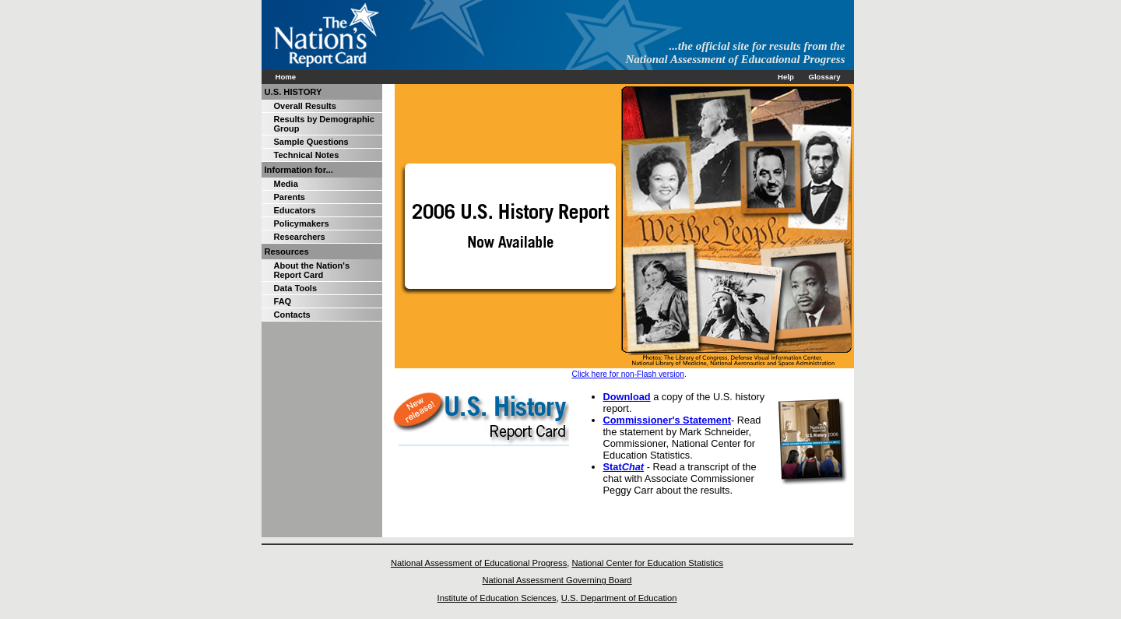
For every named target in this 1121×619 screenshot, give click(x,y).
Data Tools (296, 288)
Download (627, 397)
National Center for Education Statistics (647, 563)
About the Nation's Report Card (312, 270)
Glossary (824, 76)
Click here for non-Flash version (628, 374)
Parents (289, 197)
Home (286, 76)
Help (786, 76)
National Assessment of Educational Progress (479, 563)
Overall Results (305, 106)
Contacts (292, 314)
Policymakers (301, 223)
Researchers (299, 236)
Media (286, 183)
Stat (624, 467)
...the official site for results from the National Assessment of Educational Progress (735, 52)
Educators (295, 210)
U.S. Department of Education (619, 598)
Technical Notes (306, 155)
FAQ (283, 301)
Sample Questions (311, 141)
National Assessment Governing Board (556, 580)
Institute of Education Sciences (497, 598)
